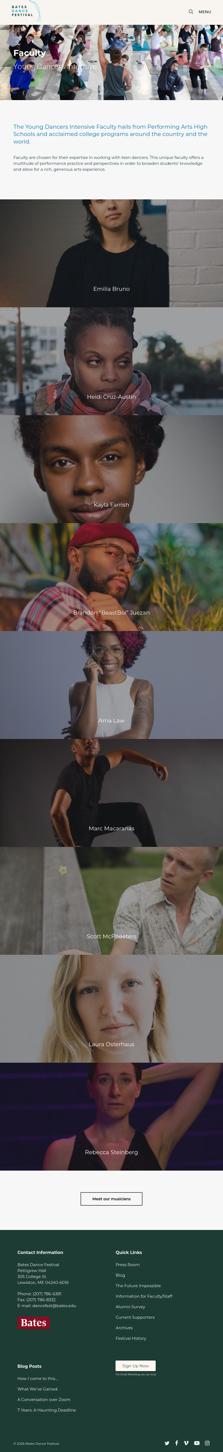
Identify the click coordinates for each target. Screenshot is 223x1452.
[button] (207, 11)
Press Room (128, 1264)
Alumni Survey (130, 1306)
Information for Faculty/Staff (144, 1296)
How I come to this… (38, 1378)
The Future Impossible (138, 1285)
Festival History (131, 1338)
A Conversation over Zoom (44, 1399)
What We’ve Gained (37, 1389)
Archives (124, 1327)
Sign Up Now (135, 1365)
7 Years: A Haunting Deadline (47, 1410)
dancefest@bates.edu (54, 1305)
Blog (120, 1275)
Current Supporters (135, 1317)
